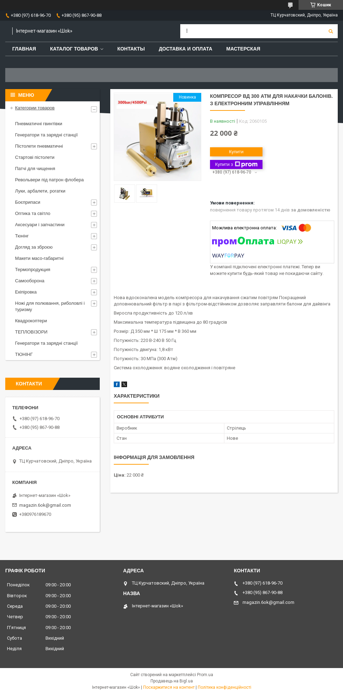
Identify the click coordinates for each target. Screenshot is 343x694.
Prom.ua (205, 674)
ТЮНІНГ (24, 354)
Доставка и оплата (185, 49)
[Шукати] (331, 31)
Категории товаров (35, 107)
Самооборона (29, 280)
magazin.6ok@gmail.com (45, 505)
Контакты (131, 49)
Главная (24, 49)
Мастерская (243, 49)
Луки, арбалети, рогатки (40, 191)
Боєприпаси (27, 202)
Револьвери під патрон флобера (49, 179)
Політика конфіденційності (224, 687)
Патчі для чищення (35, 168)
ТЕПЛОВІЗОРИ (31, 332)
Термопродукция (32, 269)
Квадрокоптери (31, 320)
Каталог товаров (74, 49)
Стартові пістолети (35, 157)
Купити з (236, 164)
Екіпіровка (26, 292)
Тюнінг (22, 235)
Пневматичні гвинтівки (38, 123)
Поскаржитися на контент (169, 687)
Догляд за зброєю (33, 247)
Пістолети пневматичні (39, 146)
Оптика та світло (32, 213)
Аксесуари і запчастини (39, 224)
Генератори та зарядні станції (46, 134)
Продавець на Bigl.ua (171, 681)
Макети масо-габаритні (39, 258)
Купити (236, 151)
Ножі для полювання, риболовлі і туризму (50, 306)
